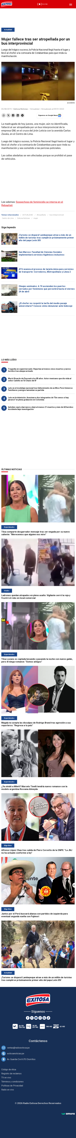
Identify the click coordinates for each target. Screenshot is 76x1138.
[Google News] (44, 1018)
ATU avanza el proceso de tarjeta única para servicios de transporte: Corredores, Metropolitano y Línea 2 (46, 270)
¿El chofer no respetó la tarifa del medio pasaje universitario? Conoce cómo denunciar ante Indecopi (45, 304)
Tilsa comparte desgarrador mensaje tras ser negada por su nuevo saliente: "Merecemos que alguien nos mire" (35, 533)
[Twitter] (32, 1018)
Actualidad (8, 30)
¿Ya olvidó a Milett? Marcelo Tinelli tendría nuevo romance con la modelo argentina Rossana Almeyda (34, 787)
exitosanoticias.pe (15, 1053)
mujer (36, 218)
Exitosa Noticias (23, 218)
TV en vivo (6, 1077)
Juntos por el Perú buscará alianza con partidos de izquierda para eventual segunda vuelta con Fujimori (34, 915)
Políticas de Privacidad (12, 1085)
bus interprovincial (57, 215)
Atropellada (41, 215)
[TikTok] (48, 1018)
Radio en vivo (7, 1089)
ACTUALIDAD (27, 215)
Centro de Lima (8, 218)
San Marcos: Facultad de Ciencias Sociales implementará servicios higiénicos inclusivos (41, 253)
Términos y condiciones (12, 1081)
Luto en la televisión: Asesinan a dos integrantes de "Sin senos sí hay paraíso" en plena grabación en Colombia (38, 398)
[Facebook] (28, 1018)
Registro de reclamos (11, 1073)
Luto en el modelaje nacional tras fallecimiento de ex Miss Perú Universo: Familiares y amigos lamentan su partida (40, 389)
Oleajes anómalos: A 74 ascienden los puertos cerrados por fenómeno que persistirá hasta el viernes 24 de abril (47, 289)
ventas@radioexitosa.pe (18, 1047)
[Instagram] (40, 1018)
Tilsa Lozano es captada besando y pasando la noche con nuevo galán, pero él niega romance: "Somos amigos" (37, 660)
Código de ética (8, 1069)
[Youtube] (36, 1018)
